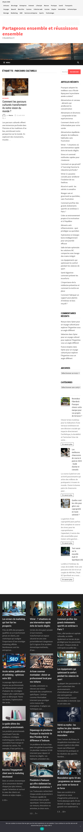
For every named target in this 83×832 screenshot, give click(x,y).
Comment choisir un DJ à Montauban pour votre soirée (70, 125)
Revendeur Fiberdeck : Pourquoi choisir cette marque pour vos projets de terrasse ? (77, 407)
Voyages (6, 9)
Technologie (50, 13)
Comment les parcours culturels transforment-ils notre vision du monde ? (14, 106)
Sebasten (64, 334)
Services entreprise (30, 13)
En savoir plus (67, 444)
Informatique (72, 9)
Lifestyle (39, 6)
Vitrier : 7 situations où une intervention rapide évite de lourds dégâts (70, 147)
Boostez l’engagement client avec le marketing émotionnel (13, 773)
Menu (6, 62)
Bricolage (14, 6)
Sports (41, 13)
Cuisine (46, 9)
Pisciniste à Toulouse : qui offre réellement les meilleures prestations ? (41, 783)
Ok (42, 829)
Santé (61, 6)
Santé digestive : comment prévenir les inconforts (69, 275)
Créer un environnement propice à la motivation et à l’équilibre (70, 218)
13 (63, 811)
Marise (11, 115)
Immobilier (61, 9)
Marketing (14, 13)
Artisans (6, 6)
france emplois (67, 347)
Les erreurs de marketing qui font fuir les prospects (13, 622)
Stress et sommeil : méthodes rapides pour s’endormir (70, 157)
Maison (46, 6)
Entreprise (23, 6)
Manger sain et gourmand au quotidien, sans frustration (70, 196)
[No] (80, 826)
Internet (31, 6)
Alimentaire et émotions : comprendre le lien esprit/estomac (70, 116)
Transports (68, 6)
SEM (21, 13)
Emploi (54, 9)
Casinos (28, 9)
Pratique (54, 6)
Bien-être (21, 9)
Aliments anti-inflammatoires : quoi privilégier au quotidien (70, 228)
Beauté (13, 9)
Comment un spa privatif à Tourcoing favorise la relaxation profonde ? (71, 167)
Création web (38, 9)
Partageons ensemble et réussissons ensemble (40, 31)
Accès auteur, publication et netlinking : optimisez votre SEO (13, 675)
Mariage (6, 13)
